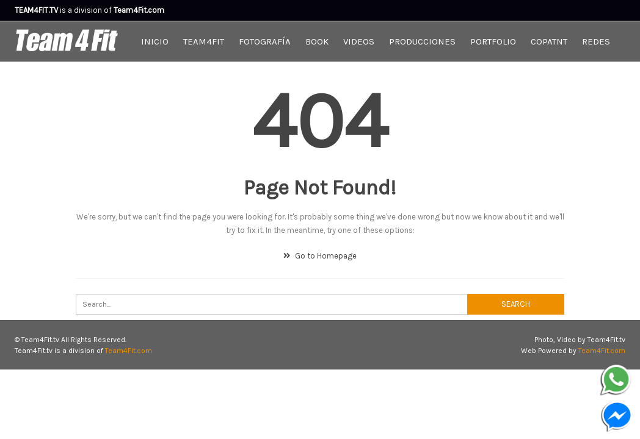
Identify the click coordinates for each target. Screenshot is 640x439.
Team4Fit (203, 41)
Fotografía (265, 41)
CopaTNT (549, 41)
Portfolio (493, 41)
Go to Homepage (320, 255)
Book (317, 41)
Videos (358, 41)
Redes (596, 41)
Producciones (422, 41)
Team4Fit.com (128, 350)
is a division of (64, 10)
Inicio (155, 41)
